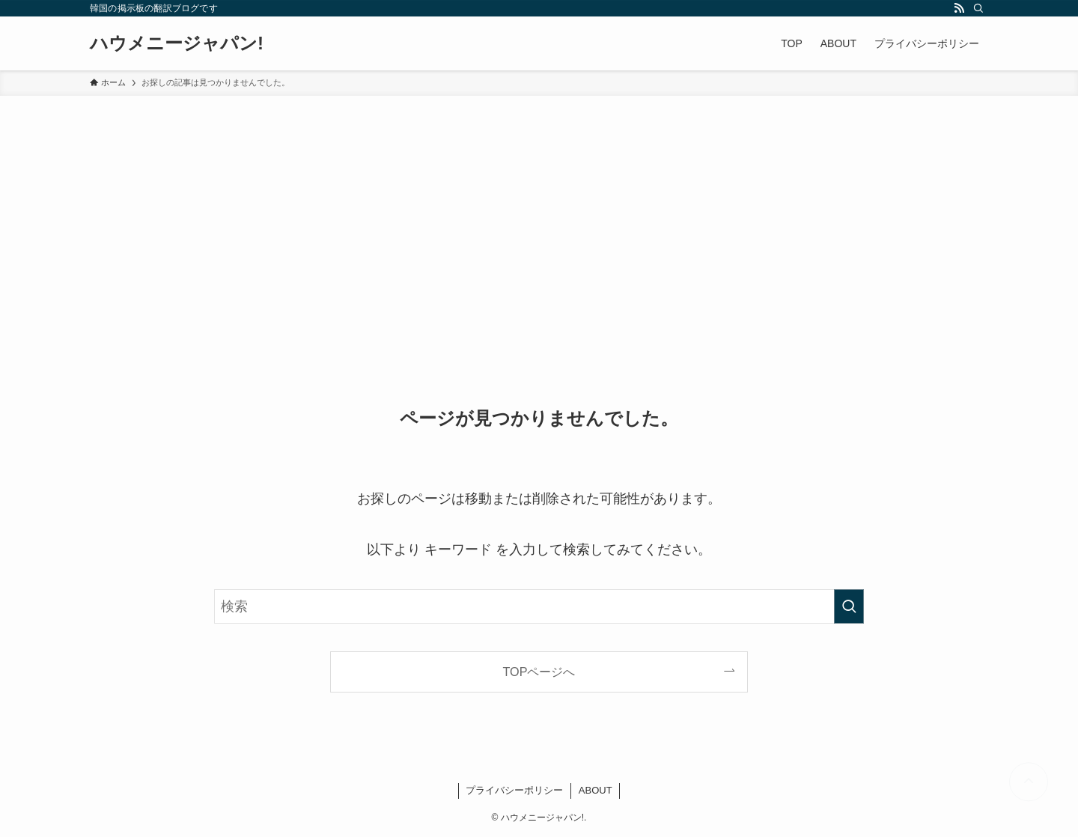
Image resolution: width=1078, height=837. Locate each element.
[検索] (978, 8)
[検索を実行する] (849, 606)
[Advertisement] (539, 208)
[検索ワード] (539, 606)
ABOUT (595, 790)
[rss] (959, 8)
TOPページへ (539, 671)
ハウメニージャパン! (177, 43)
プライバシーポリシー (514, 790)
